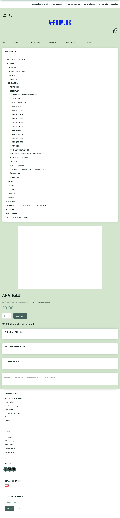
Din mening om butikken (14, 417)
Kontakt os (57, 4)
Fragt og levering (73, 4)
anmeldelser (22, 302)
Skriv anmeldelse (42, 302)
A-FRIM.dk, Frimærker (108, 4)
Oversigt (8, 420)
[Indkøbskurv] (114, 31)
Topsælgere (32, 377)
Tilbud (7, 377)
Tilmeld (9, 508)
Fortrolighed (89, 4)
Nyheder (19, 377)
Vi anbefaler (48, 377)
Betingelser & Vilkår (40, 4)
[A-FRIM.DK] (60, 23)
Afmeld (19, 508)
